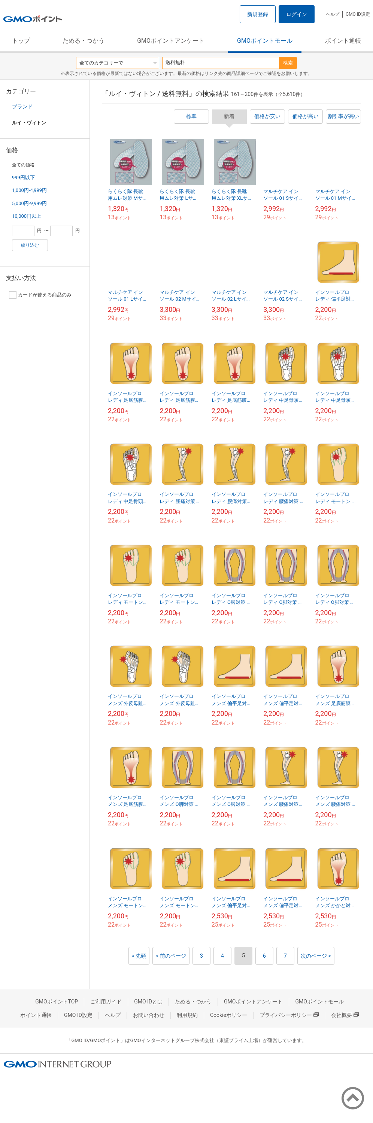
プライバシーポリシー (289, 1015)
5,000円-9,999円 (29, 203)
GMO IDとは (148, 1002)
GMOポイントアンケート (170, 40)
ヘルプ (332, 14)
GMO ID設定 (358, 14)
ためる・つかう (83, 40)
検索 (288, 63)
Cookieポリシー (228, 1015)
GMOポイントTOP (56, 1002)
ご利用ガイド (106, 1002)
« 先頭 (139, 956)
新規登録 (257, 14)
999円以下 (23, 177)
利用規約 (187, 1015)
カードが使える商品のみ (40, 295)
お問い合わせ (148, 1015)
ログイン (296, 14)
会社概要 (345, 1015)
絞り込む (30, 245)
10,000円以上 (26, 216)
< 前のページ (171, 956)
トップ (21, 40)
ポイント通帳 (343, 40)
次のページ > (316, 956)
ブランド (22, 106)
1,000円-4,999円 (29, 190)
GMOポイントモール (264, 40)
